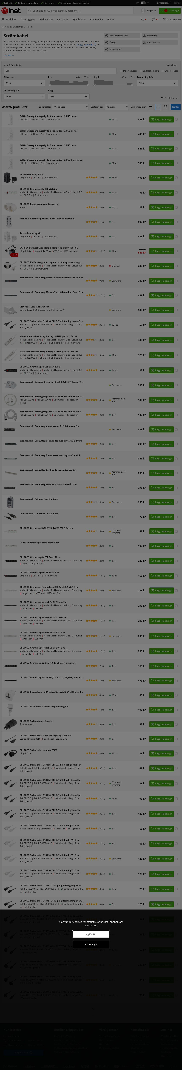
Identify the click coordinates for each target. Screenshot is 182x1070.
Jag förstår (91, 934)
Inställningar (91, 944)
